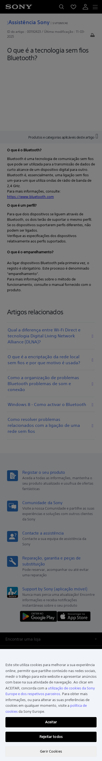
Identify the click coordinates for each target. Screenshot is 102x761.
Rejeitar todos (51, 736)
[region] (51, 705)
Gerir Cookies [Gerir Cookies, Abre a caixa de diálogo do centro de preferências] (51, 751)
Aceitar (51, 722)
